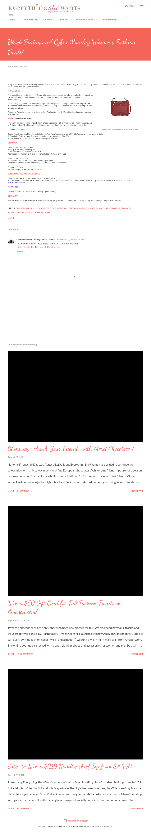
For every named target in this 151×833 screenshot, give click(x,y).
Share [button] (11, 218)
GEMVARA (12, 196)
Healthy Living (28, 19)
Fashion (62, 19)
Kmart (91, 208)
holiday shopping (77, 208)
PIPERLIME (13, 187)
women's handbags (39, 212)
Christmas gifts (40, 208)
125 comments (25, 654)
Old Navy (126, 208)
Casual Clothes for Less (48, 246)
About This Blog (107, 19)
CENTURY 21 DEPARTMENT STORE (24, 174)
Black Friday (23, 208)
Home (10, 19)
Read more (137, 490)
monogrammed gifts (108, 208)
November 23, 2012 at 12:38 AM (72, 239)
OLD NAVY (12, 143)
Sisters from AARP (82, 19)
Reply (20, 251)
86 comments (24, 490)
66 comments (24, 808)
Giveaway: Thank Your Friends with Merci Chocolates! (71, 448)
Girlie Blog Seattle (26, 246)
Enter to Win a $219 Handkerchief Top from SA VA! (70, 766)
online (43, 112)
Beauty (47, 19)
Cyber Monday (58, 208)
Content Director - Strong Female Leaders (36, 239)
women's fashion (17, 212)
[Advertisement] (75, 317)
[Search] (129, 6)
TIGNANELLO (14, 91)
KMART (11, 118)
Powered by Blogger (75, 820)
